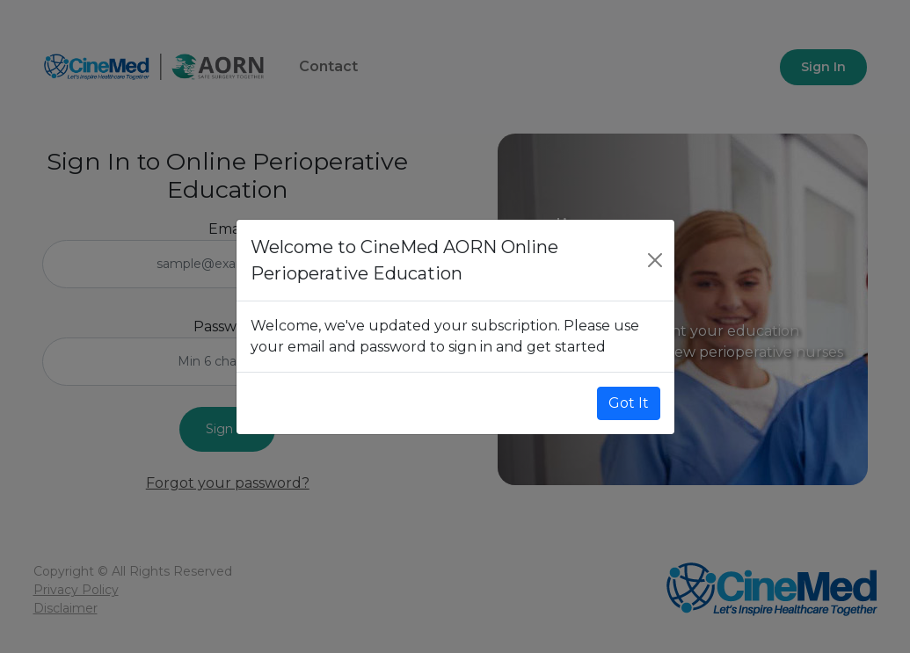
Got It (628, 403)
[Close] (655, 260)
